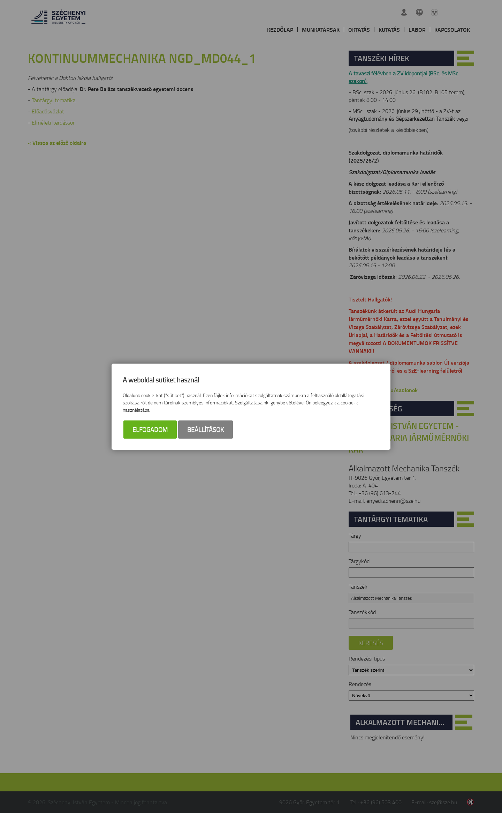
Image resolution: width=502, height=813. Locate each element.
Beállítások (205, 429)
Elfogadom (150, 429)
